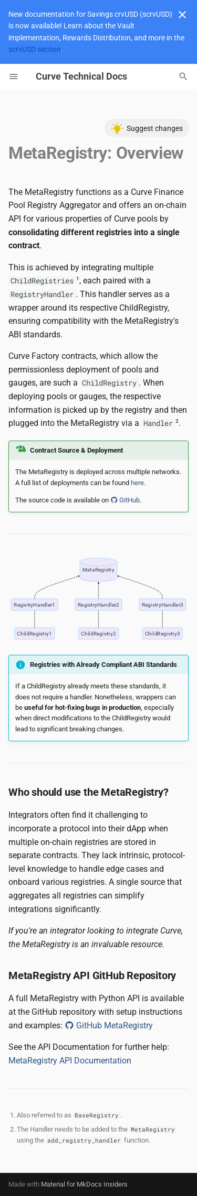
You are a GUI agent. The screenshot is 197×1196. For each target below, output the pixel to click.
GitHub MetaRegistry (109, 1025)
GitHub (125, 500)
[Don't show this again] (182, 14)
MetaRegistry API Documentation (69, 1061)
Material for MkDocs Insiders (84, 1184)
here (137, 483)
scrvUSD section (34, 49)
